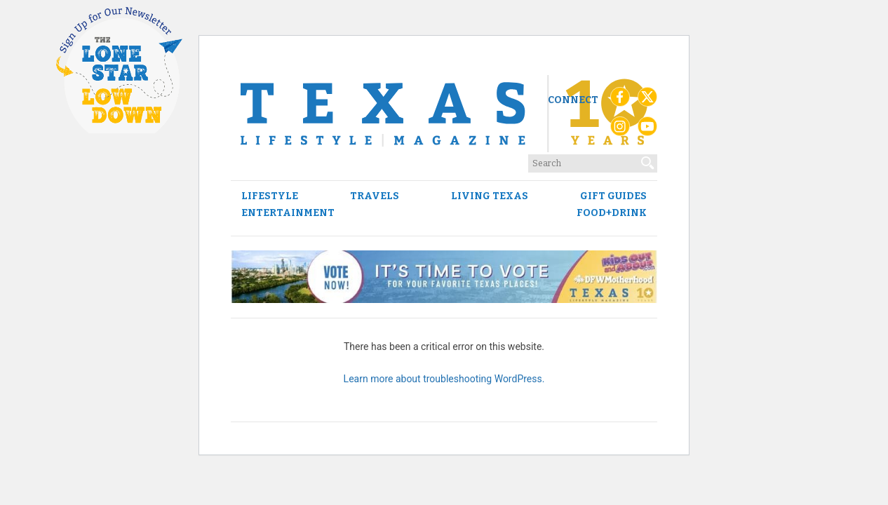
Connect (573, 100)
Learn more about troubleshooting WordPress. (444, 378)
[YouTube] (647, 129)
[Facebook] (620, 100)
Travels (374, 196)
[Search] (648, 160)
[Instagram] (620, 129)
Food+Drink (612, 213)
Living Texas (489, 196)
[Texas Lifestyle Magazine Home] (444, 113)
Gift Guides (613, 196)
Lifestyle (269, 196)
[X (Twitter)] (647, 100)
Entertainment (288, 213)
